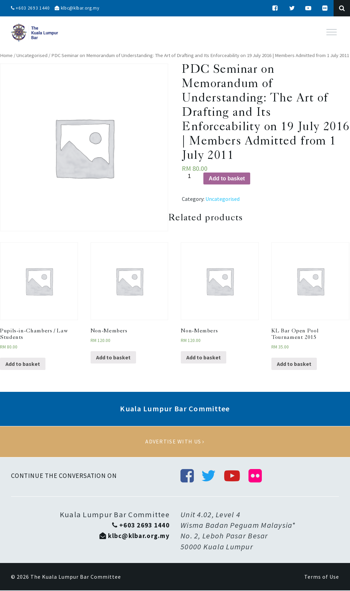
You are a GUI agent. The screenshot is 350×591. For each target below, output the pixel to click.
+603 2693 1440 (31, 8)
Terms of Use (321, 577)
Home (6, 55)
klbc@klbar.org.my (79, 8)
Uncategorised (32, 55)
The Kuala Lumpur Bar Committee (75, 577)
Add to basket (227, 178)
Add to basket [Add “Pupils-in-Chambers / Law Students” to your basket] (22, 363)
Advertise (175, 441)
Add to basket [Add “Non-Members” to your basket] (113, 357)
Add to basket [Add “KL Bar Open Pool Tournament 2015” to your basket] (294, 363)
